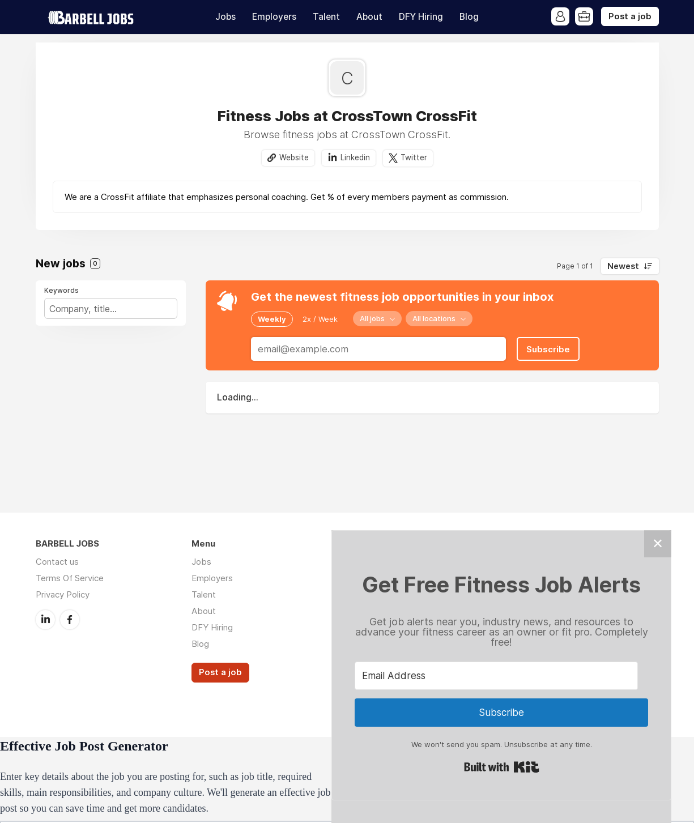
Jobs (225, 16)
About (369, 16)
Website (294, 157)
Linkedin (355, 157)
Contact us (57, 561)
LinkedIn (45, 619)
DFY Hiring (421, 16)
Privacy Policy (63, 594)
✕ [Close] (657, 543)
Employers (274, 16)
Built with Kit (501, 767)
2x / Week (320, 318)
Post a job (630, 16)
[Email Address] (496, 676)
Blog (469, 16)
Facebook (69, 619)
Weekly (272, 318)
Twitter (414, 157)
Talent (326, 16)
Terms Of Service (70, 578)
